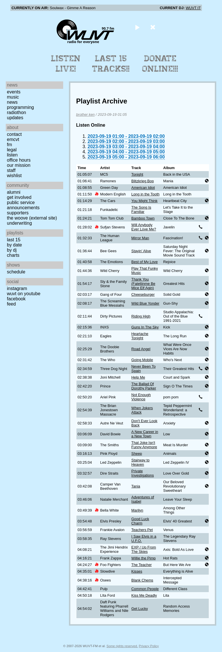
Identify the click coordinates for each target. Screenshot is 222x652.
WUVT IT (193, 8)
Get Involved (19, 197)
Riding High (140, 316)
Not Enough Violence (141, 397)
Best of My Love (144, 262)
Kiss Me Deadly (144, 595)
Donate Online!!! (160, 63)
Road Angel (140, 349)
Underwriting (19, 223)
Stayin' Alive (141, 251)
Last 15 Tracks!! (111, 63)
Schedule (16, 271)
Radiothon (16, 112)
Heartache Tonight (139, 336)
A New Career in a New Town (144, 434)
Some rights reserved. (122, 646)
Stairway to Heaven (140, 462)
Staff (11, 170)
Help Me (138, 377)
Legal (12, 149)
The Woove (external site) (32, 218)
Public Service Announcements (23, 205)
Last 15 (13, 239)
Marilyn (137, 510)
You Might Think (144, 201)
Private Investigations (142, 473)
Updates (15, 117)
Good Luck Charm (140, 521)
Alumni (13, 192)
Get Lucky (139, 608)
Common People (145, 589)
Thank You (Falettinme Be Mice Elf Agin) (143, 283)
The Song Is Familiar (141, 209)
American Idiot (143, 187)
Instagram (17, 288)
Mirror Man (140, 238)
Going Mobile (142, 360)
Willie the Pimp (143, 558)
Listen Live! (66, 63)
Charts (13, 255)
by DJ (12, 250)
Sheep (136, 453)
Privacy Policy (149, 646)
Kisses (136, 571)
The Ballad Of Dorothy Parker (143, 386)
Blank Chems (142, 580)
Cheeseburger (143, 294)
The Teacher (141, 565)
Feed (11, 303)
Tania (135, 486)
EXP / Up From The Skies (143, 549)
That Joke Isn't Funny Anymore (144, 444)
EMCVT (13, 139)
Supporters (18, 212)
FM (9, 144)
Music (13, 97)
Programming (20, 107)
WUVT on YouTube (23, 293)
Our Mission (18, 165)
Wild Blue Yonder (145, 303)
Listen (12, 154)
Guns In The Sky (145, 327)
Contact (14, 134)
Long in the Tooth (145, 194)
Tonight (137, 174)
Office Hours (18, 160)
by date (14, 244)
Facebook (16, 298)
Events (13, 91)
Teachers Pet (142, 530)
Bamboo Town (143, 218)
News (12, 102)
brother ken (85, 114)
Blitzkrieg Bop (142, 181)
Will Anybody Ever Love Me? (143, 227)
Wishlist (14, 175)
